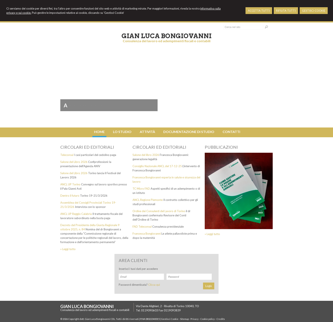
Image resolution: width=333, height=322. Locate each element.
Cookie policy (207, 319)
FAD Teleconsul (142, 226)
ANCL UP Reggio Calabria (76, 214)
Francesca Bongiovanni (147, 233)
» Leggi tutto (68, 249)
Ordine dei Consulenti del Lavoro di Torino (159, 211)
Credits (220, 319)
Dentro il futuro (69, 195)
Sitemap (184, 319)
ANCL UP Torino (70, 184)
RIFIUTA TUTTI (286, 10)
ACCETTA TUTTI (259, 10)
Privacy (194, 319)
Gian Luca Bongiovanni (166, 36)
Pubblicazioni (221, 147)
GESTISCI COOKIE (313, 10)
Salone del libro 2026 (146, 155)
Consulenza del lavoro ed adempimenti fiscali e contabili (166, 41)
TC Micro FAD (141, 188)
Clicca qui (154, 284)
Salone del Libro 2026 (73, 162)
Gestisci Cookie (169, 319)
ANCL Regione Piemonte (148, 200)
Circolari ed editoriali (87, 147)
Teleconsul (66, 155)
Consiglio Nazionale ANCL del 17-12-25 (157, 166)
